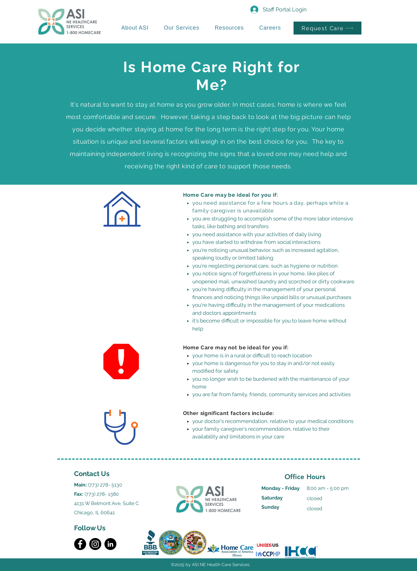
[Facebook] (80, 544)
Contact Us (92, 474)
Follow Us (90, 528)
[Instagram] (95, 544)
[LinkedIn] (110, 544)
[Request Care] (327, 28)
